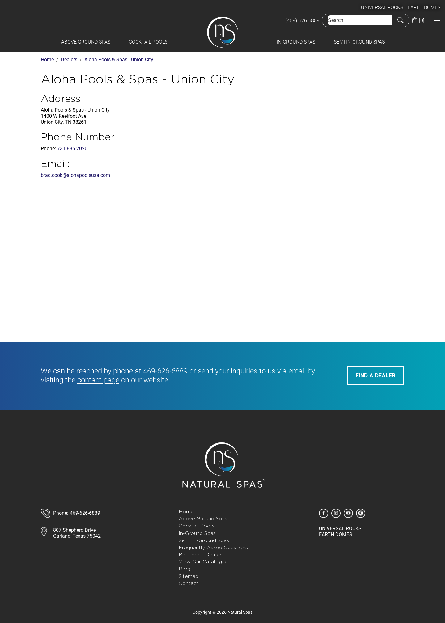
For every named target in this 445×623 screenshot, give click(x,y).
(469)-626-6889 (303, 20)
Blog (184, 568)
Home (186, 511)
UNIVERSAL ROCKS (382, 8)
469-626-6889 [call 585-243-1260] (165, 371)
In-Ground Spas (296, 42)
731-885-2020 (72, 148)
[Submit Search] (400, 20)
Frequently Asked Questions (213, 547)
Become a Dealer (200, 554)
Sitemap (188, 576)
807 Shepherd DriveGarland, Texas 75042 (77, 533)
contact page (98, 380)
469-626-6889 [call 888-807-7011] (85, 513)
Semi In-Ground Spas (359, 42)
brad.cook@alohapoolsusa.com (75, 175)
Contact (188, 583)
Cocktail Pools (148, 42)
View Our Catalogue (203, 561)
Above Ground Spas (85, 42)
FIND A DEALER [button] (375, 375)
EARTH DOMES (424, 8)
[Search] (360, 20)
